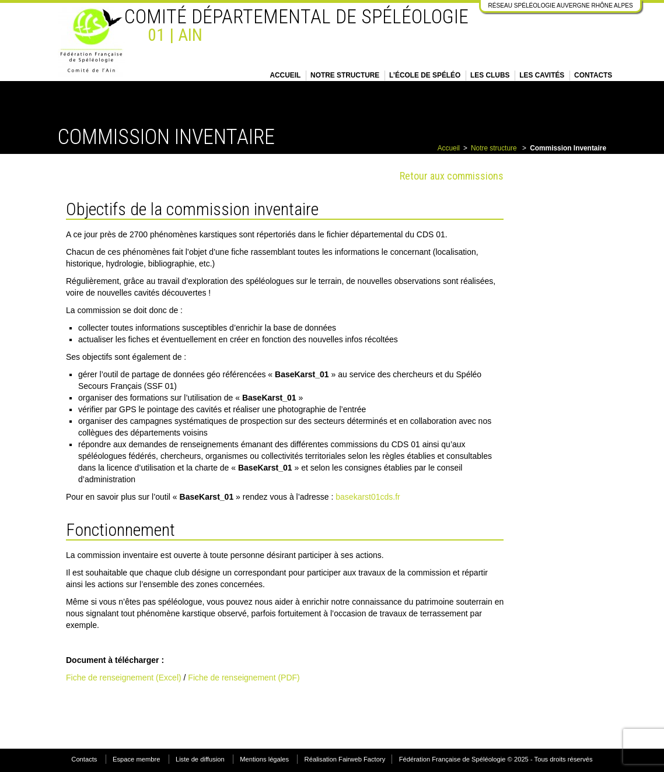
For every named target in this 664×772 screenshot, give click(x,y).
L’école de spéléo (424, 75)
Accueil (285, 75)
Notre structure (344, 75)
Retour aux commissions (452, 176)
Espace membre (136, 759)
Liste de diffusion (200, 759)
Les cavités (541, 75)
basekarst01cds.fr (368, 496)
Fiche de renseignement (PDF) (243, 677)
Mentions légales (264, 759)
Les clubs (489, 75)
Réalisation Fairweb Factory (345, 759)
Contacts (593, 75)
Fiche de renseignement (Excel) (123, 677)
